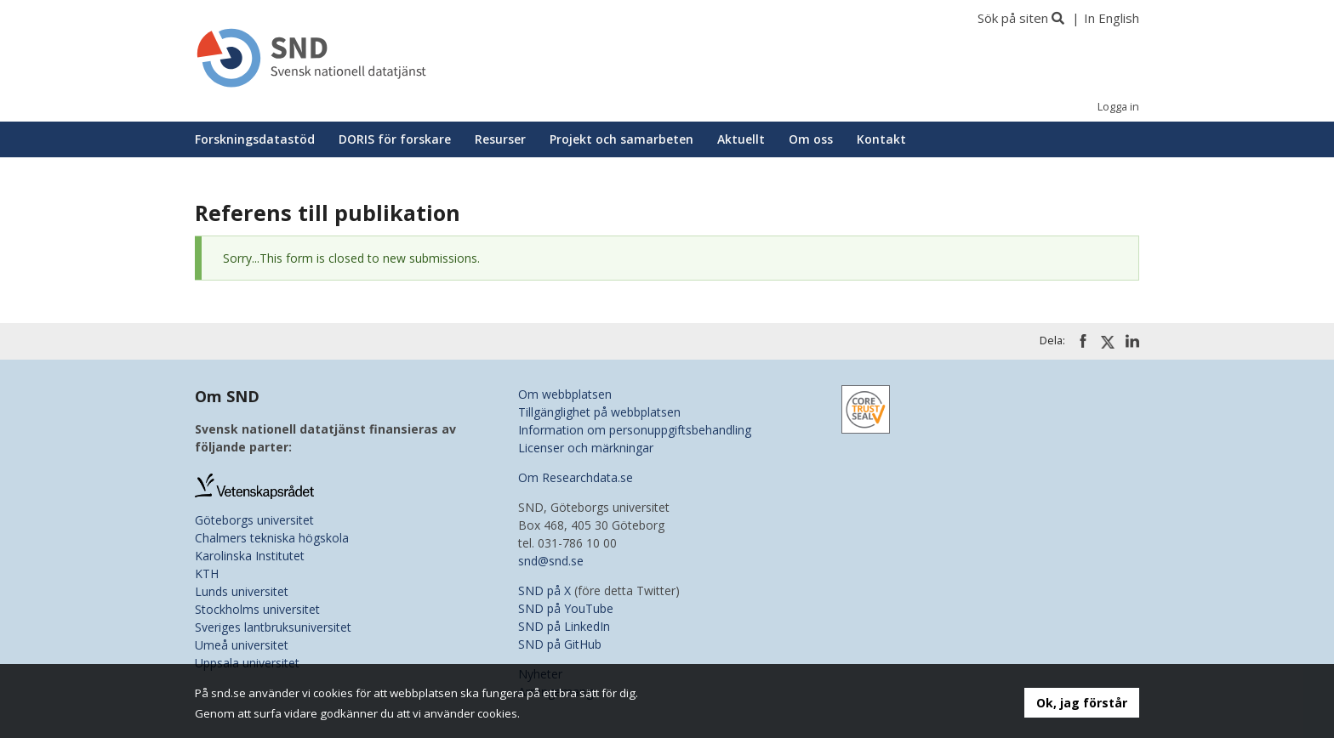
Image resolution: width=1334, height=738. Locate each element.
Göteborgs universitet (254, 520)
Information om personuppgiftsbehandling (634, 430)
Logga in (1118, 106)
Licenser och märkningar (585, 448)
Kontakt (881, 139)
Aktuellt (741, 139)
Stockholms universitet (257, 609)
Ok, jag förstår (1081, 703)
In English (1111, 17)
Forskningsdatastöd (255, 139)
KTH (207, 573)
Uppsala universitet (247, 663)
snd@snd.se (551, 561)
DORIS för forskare (395, 139)
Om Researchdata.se (575, 477)
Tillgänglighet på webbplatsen (599, 412)
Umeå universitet (241, 645)
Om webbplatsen (565, 394)
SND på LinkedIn (564, 626)
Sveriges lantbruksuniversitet (273, 627)
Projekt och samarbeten (621, 139)
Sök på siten (1013, 17)
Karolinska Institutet (250, 556)
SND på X (544, 590)
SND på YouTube (565, 608)
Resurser (500, 139)
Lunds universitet (241, 591)
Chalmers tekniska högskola (272, 538)
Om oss (811, 139)
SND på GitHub (559, 644)
